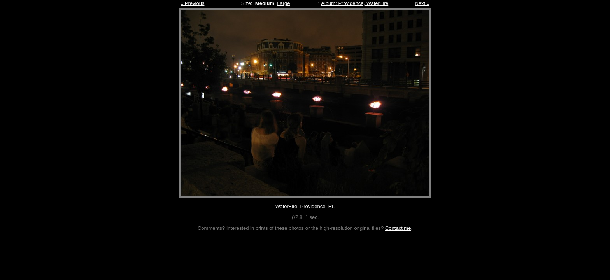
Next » (422, 3)
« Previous (192, 3)
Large (283, 3)
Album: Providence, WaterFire (354, 3)
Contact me (398, 228)
